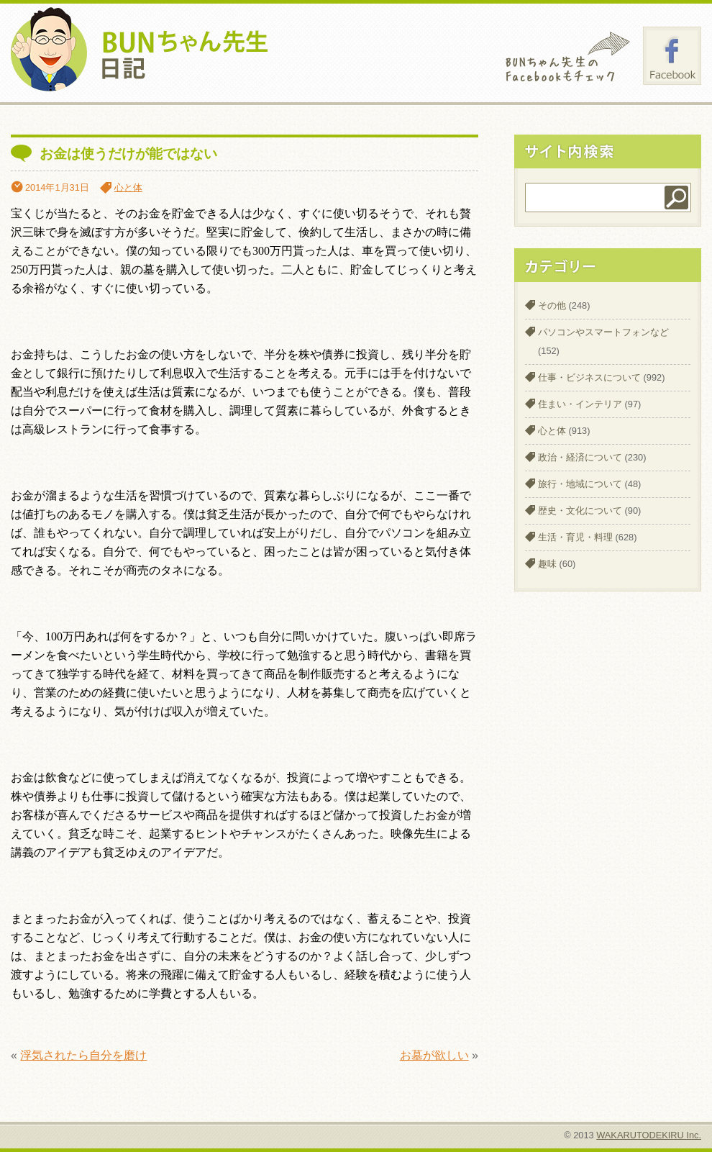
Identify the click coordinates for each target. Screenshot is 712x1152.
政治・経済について (580, 457)
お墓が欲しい (434, 1055)
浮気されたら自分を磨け (83, 1055)
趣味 (547, 563)
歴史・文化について (580, 510)
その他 (552, 305)
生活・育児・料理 (575, 537)
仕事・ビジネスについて (589, 377)
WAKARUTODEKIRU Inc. (648, 1135)
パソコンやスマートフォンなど (603, 332)
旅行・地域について (580, 484)
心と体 (128, 187)
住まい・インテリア (580, 404)
